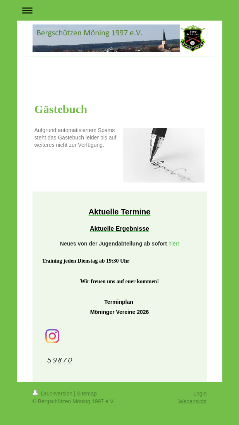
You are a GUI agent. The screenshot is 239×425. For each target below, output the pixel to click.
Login (199, 393)
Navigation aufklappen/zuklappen (119, 10)
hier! (174, 243)
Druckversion (53, 393)
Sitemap (87, 393)
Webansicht (193, 401)
